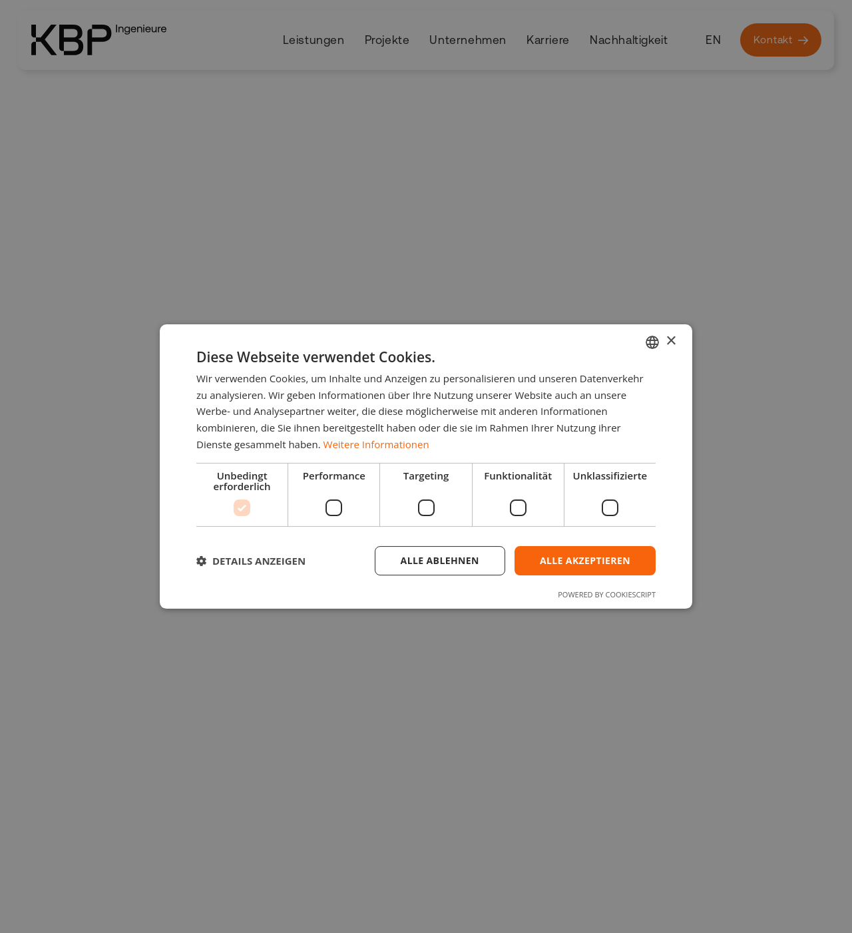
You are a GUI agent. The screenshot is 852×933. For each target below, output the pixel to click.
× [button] (671, 341)
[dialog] (426, 466)
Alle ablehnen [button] (440, 560)
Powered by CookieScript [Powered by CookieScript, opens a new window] (607, 594)
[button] (251, 561)
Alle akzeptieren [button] (585, 560)
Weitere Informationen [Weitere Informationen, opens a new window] (376, 444)
